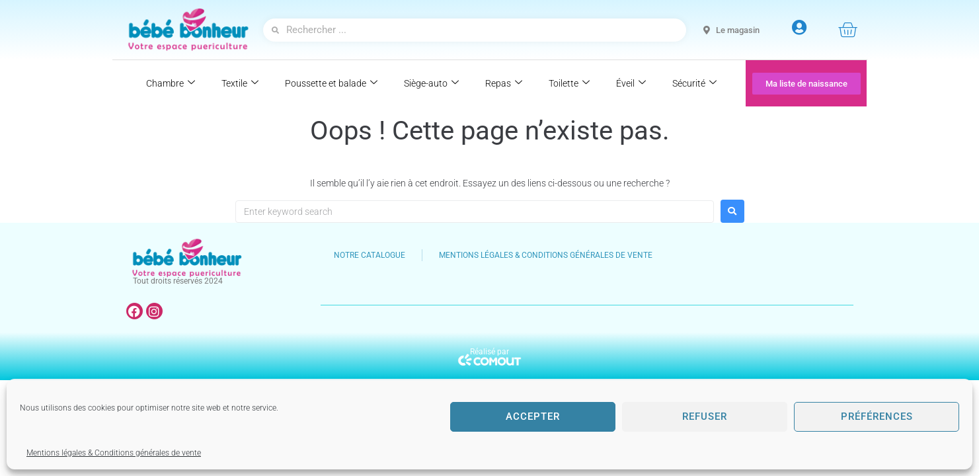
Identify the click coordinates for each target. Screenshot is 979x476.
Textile (239, 83)
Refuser (704, 416)
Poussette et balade (331, 83)
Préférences (877, 416)
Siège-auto (431, 83)
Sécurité (694, 83)
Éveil (631, 83)
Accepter (533, 416)
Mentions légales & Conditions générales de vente (113, 452)
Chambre (170, 83)
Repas (503, 83)
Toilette (569, 83)
